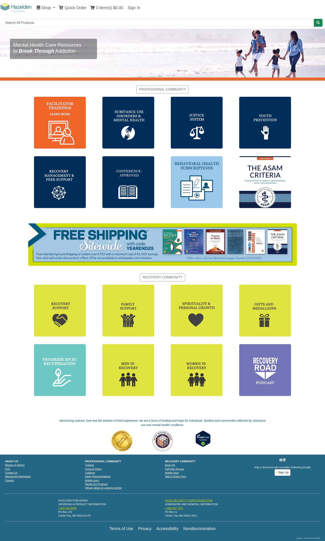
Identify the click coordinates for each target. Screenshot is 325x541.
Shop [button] (44, 7)
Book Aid (170, 465)
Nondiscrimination (199, 528)
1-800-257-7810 (174, 508)
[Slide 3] (170, 75)
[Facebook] (281, 460)
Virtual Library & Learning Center (103, 488)
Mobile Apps (92, 480)
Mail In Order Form (175, 476)
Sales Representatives (97, 476)
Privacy (145, 528)
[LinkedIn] (284, 460)
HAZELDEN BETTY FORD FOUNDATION (189, 500)
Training (89, 465)
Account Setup (93, 469)
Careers (9, 480)
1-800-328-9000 (67, 508)
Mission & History (15, 465)
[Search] (158, 23)
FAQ (7, 469)
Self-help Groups (174, 469)
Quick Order (72, 7)
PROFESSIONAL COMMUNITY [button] (162, 89)
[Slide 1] (155, 75)
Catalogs (90, 472)
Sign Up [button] (282, 472)
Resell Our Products (96, 484)
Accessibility (167, 528)
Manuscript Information (18, 476)
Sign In (133, 7)
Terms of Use (121, 528)
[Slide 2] (162, 75)
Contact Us (11, 472)
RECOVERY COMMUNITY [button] (162, 277)
